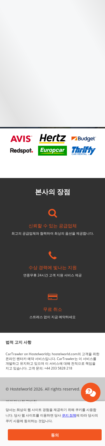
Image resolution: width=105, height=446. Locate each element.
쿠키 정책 (69, 415)
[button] (55, 434)
